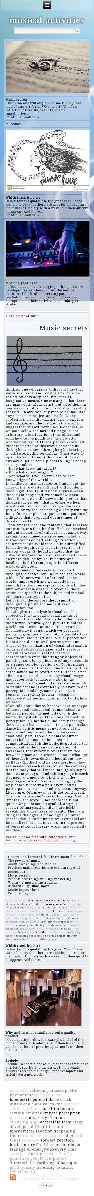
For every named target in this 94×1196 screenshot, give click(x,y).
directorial (73, 925)
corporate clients (61, 837)
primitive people (45, 939)
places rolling (64, 840)
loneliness (45, 911)
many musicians (16, 900)
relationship (59, 907)
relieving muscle (47, 1090)
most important (38, 900)
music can (12, 928)
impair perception (55, 904)
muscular (13, 124)
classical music (40, 907)
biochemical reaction (61, 921)
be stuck (50, 935)
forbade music (17, 840)
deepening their (32, 904)
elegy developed (36, 921)
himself (11, 911)
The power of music (24, 316)
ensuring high (15, 921)
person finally (77, 904)
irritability (42, 928)
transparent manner (42, 1135)
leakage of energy (17, 907)
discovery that (25, 925)
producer (22, 914)
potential (11, 918)
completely (27, 928)
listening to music (53, 914)
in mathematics (57, 932)
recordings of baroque (30, 935)
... (8, 308)
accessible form (67, 935)
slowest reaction (59, 900)
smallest (74, 907)
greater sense (75, 914)
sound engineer (27, 911)
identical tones (44, 918)
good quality (26, 918)
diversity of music (67, 918)
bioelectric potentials (32, 932)
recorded (34, 914)
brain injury (61, 911)
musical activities (47, 20)
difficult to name (60, 928)
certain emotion (56, 925)
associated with (34, 837)
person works (41, 840)
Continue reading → (23, 117)
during (40, 925)
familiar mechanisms (20, 939)
